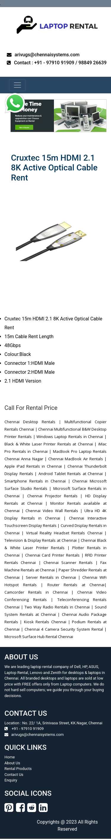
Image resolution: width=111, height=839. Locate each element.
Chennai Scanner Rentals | (71, 562)
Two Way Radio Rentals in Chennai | (59, 607)
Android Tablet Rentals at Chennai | (72, 473)
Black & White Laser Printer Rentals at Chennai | (51, 444)
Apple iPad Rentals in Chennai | (35, 466)
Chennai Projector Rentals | (56, 495)
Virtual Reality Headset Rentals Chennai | (65, 533)
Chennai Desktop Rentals (29, 421)
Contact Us (13, 774)
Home (9, 757)
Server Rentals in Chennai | (53, 577)
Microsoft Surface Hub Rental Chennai (38, 636)
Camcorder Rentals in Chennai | (38, 592)
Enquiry (10, 780)
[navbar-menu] (17, 85)
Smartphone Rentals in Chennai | (38, 481)
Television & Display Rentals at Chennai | (42, 540)
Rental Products (18, 768)
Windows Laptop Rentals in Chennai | (71, 436)
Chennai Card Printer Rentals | (54, 555)
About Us (12, 763)
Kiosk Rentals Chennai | (47, 621)
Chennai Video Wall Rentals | (53, 510)
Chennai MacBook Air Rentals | (77, 458)
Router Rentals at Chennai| (77, 584)
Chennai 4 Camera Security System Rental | (66, 629)
